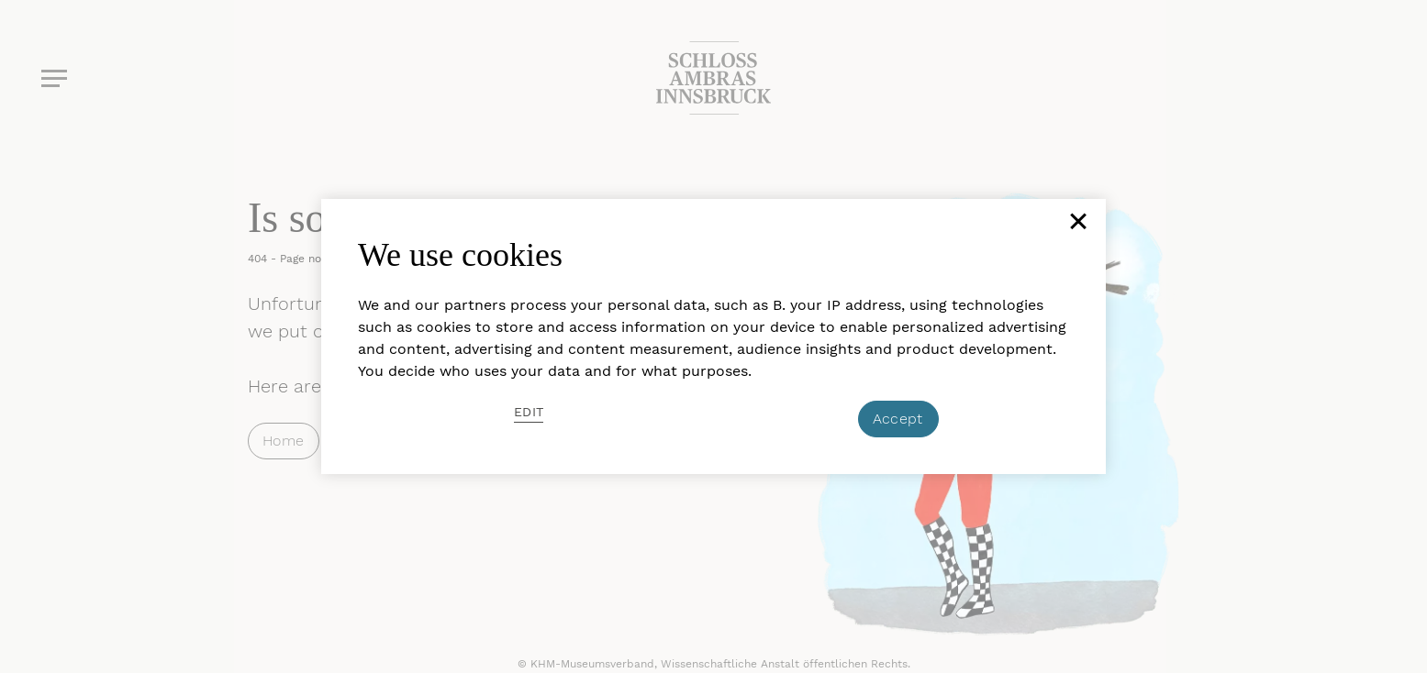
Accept (898, 418)
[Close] (1076, 228)
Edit (528, 411)
